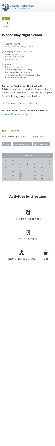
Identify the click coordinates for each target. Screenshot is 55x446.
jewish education (22, 144)
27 (13, 179)
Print (15, 130)
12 (5, 171)
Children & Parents (28, 219)
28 (20, 179)
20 (13, 175)
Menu (49, 6)
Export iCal (38, 136)
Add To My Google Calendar (15, 136)
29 (27, 179)
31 (42, 179)
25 (49, 175)
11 (49, 168)
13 (13, 171)
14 (20, 171)
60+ (46, 258)
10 (42, 168)
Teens (6, 144)
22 (27, 175)
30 (35, 179)
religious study (41, 144)
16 (35, 171)
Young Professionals (22, 258)
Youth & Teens (28, 239)
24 (42, 175)
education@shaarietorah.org (19, 69)
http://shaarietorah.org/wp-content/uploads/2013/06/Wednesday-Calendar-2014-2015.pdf (23, 75)
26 (5, 179)
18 (49, 171)
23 (35, 175)
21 (20, 175)
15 (27, 171)
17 (42, 171)
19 (5, 175)
